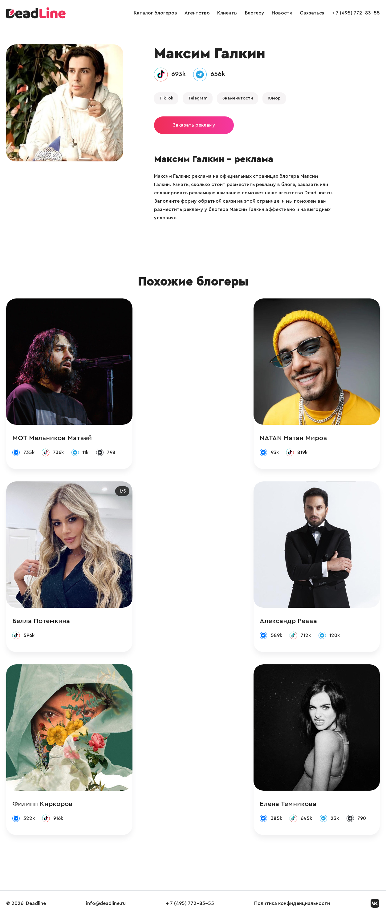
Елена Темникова (288, 803)
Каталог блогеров (155, 12)
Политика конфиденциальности (292, 903)
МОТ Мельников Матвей (52, 438)
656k (217, 74)
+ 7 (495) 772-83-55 (356, 12)
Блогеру (254, 12)
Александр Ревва (288, 621)
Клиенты (227, 12)
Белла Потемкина (41, 621)
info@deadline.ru (106, 903)
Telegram (197, 98)
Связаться (312, 12)
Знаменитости (237, 98)
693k (178, 74)
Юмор (274, 98)
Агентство (197, 12)
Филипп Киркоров (42, 803)
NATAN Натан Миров (293, 438)
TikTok (166, 98)
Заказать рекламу (194, 125)
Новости (282, 12)
